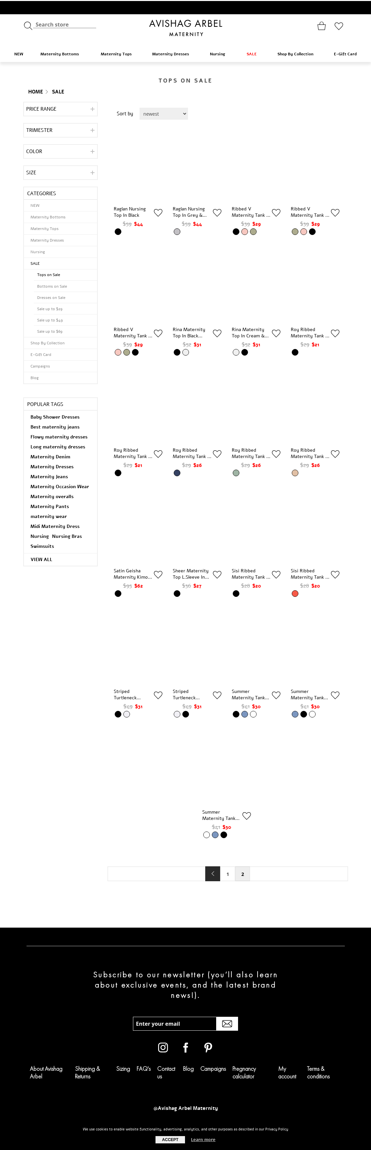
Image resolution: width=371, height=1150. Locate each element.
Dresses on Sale (51, 296)
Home (35, 90)
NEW (18, 53)
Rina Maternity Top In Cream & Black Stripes (248, 331)
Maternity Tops (119, 53)
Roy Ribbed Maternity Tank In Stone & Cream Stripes (310, 452)
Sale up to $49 (50, 319)
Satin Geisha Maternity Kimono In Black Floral (133, 572)
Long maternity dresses (58, 446)
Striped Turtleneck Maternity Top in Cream (191, 693)
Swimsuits (42, 545)
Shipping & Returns (87, 1071)
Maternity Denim (50, 456)
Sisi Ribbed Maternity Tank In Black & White (251, 572)
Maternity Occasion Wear (60, 486)
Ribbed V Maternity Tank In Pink (133, 331)
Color (34, 150)
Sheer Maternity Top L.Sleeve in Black (191, 572)
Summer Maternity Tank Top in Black (248, 693)
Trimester (39, 129)
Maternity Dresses (173, 53)
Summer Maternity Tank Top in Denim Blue (310, 693)
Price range (41, 108)
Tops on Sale (48, 273)
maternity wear (49, 515)
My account (287, 1071)
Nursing (221, 53)
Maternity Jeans (49, 476)
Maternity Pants (50, 505)
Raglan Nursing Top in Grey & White (189, 210)
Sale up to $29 (49, 308)
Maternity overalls (52, 495)
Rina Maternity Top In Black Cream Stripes (189, 331)
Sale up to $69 (49, 330)
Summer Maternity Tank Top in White (218, 814)
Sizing (123, 1067)
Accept (170, 1139)
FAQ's (144, 1067)
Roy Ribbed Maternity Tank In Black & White (133, 452)
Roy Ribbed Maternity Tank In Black (310, 331)
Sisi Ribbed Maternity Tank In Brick (310, 572)
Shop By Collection (299, 53)
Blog (35, 376)
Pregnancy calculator (244, 1071)
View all (41, 558)
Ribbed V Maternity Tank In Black (251, 210)
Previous (212, 872)
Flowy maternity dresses (59, 436)
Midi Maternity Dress (55, 525)
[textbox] (64, 23)
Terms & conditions (318, 1071)
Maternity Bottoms (63, 53)
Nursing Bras (67, 535)
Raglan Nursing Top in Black (130, 210)
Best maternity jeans (55, 426)
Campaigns (40, 365)
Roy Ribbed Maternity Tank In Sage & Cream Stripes (251, 452)
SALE (255, 53)
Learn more (203, 1140)
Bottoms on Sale (52, 285)
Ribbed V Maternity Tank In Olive (310, 210)
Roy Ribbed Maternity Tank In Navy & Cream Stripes (192, 452)
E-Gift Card (345, 53)
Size (31, 171)
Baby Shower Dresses (55, 416)
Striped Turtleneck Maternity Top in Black (132, 693)
